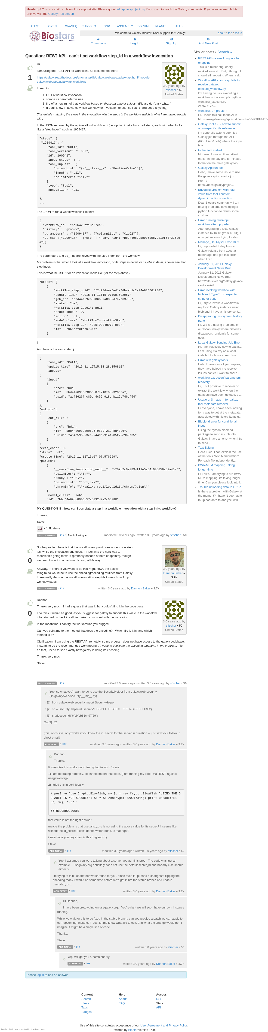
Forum (143, 26)
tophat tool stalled (210, 150)
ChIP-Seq (88, 26)
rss (238, 33)
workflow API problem (212, 110)
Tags (84, 1007)
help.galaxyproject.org (130, 9)
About (123, 999)
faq (230, 33)
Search (86, 999)
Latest (34, 26)
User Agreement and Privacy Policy (163, 1025)
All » (179, 26)
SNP (107, 26)
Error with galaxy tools (213, 360)
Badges (86, 1012)
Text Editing (206, 447)
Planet (161, 26)
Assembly (125, 26)
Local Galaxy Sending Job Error (219, 342)
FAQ (122, 1003)
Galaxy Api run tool (210, 167)
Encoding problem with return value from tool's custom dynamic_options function (217, 194)
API (158, 1007)
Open (52, 26)
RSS (159, 999)
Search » (224, 52)
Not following (77, 535)
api (40, 528)
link (61, 535)
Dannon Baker (172, 573)
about (221, 33)
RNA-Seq (70, 26)
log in (40, 975)
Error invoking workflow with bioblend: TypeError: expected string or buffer (218, 294)
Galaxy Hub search (61, 13)
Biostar (133, 1030)
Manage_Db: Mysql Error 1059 (218, 242)
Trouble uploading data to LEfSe (219, 487)
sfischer (171, 90)
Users (85, 1003)
